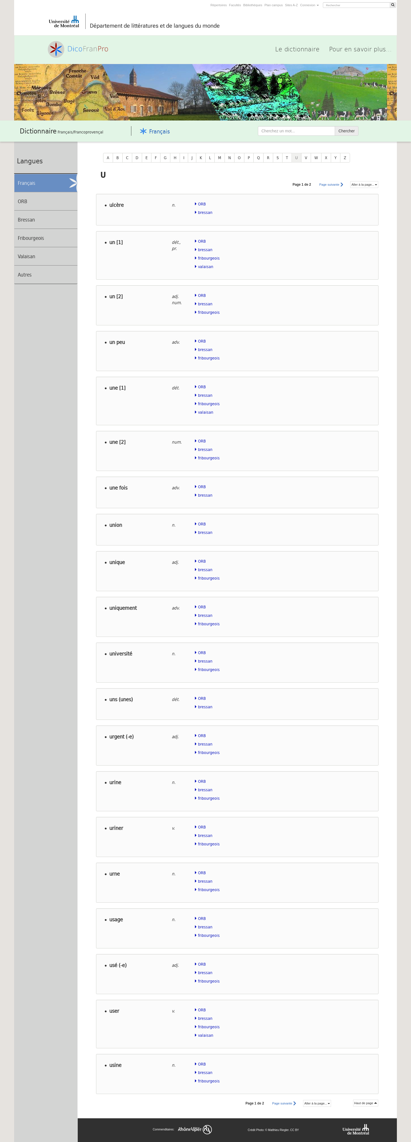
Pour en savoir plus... (360, 49)
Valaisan (26, 256)
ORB (22, 201)
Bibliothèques (252, 5)
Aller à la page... (364, 184)
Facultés (235, 5)
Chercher (346, 131)
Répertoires (218, 5)
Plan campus (273, 5)
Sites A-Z (291, 5)
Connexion (309, 5)
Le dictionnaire (297, 49)
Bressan (26, 219)
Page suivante (329, 184)
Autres (25, 274)
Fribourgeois (31, 238)
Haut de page (365, 1103)
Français (26, 183)
